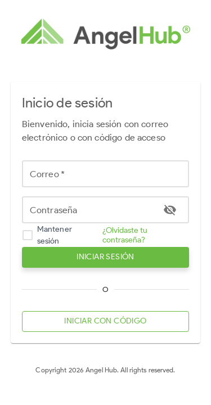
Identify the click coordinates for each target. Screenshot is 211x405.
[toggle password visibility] (170, 210)
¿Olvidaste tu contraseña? (124, 235)
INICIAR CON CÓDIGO (106, 321)
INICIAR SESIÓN (106, 257)
